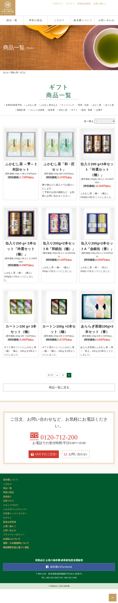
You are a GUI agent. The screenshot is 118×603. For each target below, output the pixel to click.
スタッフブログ (10, 519)
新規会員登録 (81, 3)
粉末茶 (51, 110)
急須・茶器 (86, 110)
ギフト (74, 110)
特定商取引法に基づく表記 (16, 561)
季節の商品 (8, 506)
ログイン (66, 3)
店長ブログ (8, 515)
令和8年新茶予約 (14, 105)
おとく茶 (97, 105)
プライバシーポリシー (14, 549)
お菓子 (99, 110)
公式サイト (52, 3)
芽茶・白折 (83, 105)
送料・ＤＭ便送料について (16, 557)
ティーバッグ (67, 105)
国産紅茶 (21, 110)
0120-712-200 (59, 450)
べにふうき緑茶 (36, 110)
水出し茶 (63, 110)
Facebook (61, 581)
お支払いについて (11, 553)
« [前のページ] (57, 386)
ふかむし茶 (31, 105)
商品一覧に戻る (59, 398)
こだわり (7, 498)
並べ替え (99, 121)
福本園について (10, 494)
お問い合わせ (85, 468)
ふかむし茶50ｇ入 (48, 105)
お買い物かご (98, 3)
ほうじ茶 (109, 105)
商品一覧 (7, 502)
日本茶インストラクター (15, 527)
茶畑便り (7, 510)
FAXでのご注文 (36, 468)
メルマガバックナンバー (15, 523)
